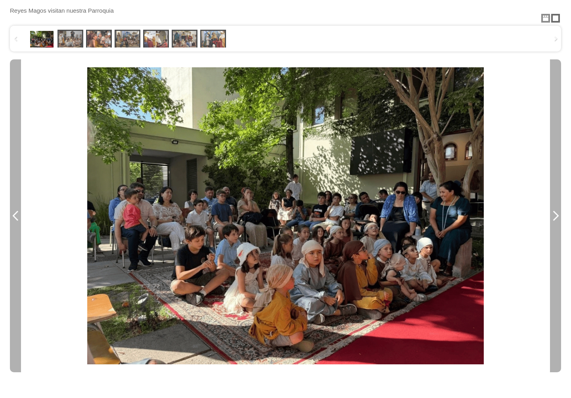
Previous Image (15, 215)
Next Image (555, 215)
